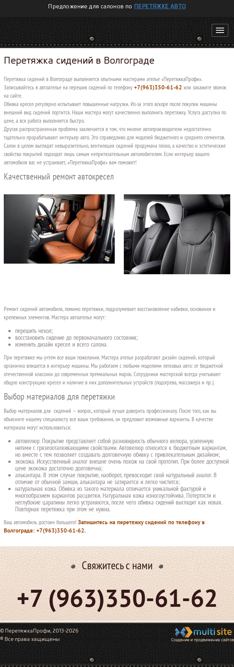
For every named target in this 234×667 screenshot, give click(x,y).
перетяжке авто (160, 6)
